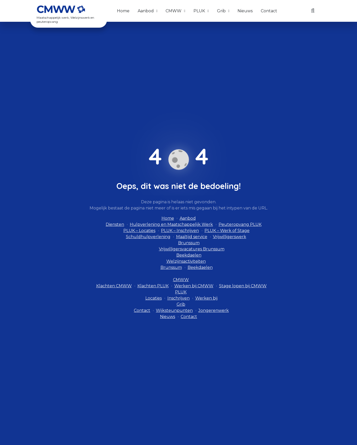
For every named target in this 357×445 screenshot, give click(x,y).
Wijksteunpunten (174, 310)
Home (123, 10)
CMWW (173, 10)
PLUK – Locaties (139, 230)
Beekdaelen (188, 255)
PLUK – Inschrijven (180, 230)
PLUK (199, 10)
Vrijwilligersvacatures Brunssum (191, 249)
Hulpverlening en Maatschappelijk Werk (171, 224)
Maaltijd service (191, 236)
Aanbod (146, 10)
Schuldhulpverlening (148, 236)
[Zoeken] (313, 11)
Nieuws (245, 10)
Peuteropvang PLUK (240, 224)
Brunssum (189, 242)
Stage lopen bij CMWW (243, 285)
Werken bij (206, 298)
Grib (221, 10)
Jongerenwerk (213, 310)
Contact (269, 10)
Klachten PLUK (153, 285)
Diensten (115, 224)
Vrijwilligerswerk (229, 236)
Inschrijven (178, 298)
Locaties (153, 298)
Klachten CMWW (114, 285)
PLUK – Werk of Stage (227, 230)
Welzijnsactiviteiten (186, 261)
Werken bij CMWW (193, 285)
